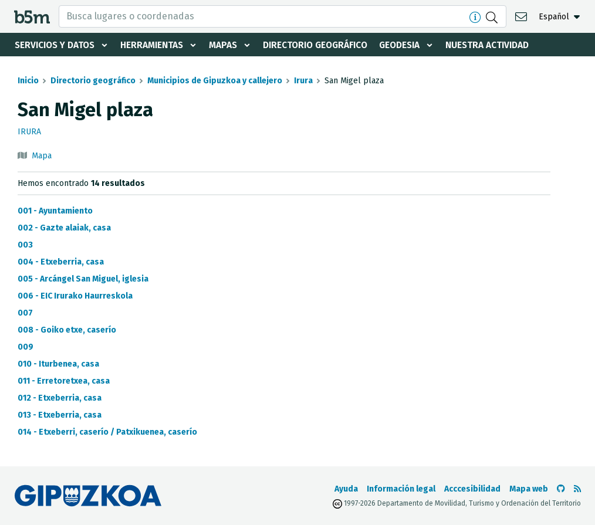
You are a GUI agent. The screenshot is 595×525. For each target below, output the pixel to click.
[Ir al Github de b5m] (561, 489)
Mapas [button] (230, 44)
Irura (303, 81)
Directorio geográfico (326, 44)
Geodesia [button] (414, 44)
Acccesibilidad (472, 489)
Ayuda (346, 489)
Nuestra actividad (504, 44)
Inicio (28, 81)
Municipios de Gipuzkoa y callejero (214, 81)
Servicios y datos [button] (57, 44)
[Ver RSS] (577, 489)
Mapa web (528, 489)
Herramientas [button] (157, 44)
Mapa (42, 156)
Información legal (401, 489)
